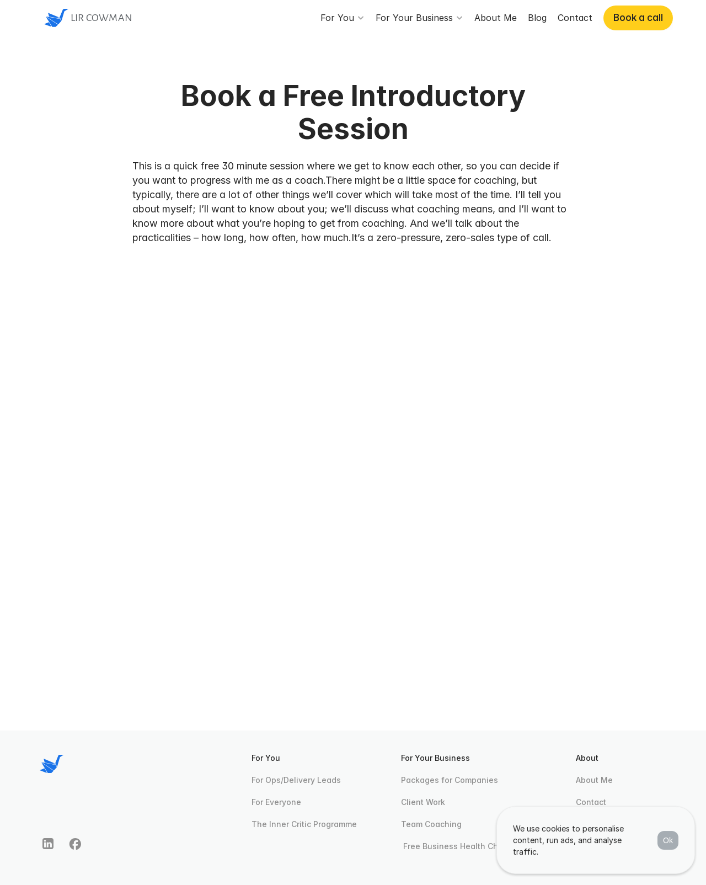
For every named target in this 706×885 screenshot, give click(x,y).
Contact (591, 802)
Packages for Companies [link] (449, 780)
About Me (594, 780)
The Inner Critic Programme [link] (304, 824)
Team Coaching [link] (431, 824)
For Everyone (276, 802)
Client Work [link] (423, 802)
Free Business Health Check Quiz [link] (466, 846)
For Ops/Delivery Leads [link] (296, 780)
